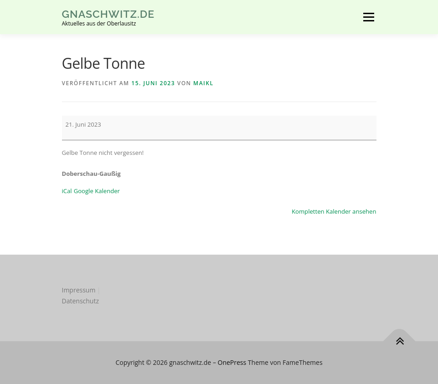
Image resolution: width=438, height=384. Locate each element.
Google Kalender (97, 191)
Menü (368, 17)
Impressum (79, 290)
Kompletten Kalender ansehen (334, 211)
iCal (67, 191)
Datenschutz (80, 301)
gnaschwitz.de (108, 14)
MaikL (203, 83)
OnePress (232, 362)
